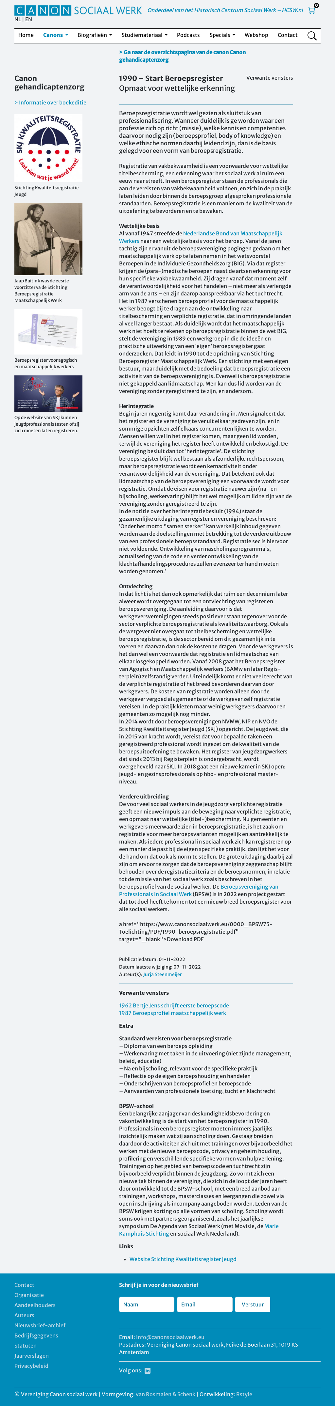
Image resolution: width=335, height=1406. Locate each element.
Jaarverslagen (31, 1355)
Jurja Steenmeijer (162, 974)
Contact (288, 35)
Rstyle (244, 1394)
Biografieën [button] (93, 35)
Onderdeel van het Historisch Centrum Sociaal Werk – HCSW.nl (225, 10)
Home (26, 35)
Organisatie (29, 1295)
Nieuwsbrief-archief (39, 1325)
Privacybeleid (31, 1366)
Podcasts (188, 35)
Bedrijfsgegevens (36, 1335)
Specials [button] (220, 35)
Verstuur (253, 1304)
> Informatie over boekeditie (50, 102)
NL (17, 19)
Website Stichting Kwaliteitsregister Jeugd (183, 1259)
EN (28, 19)
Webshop (256, 35)
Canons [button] (53, 35)
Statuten (25, 1345)
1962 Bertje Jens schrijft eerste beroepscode (174, 1005)
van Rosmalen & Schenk (165, 1394)
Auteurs (24, 1315)
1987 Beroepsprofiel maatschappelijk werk (172, 1013)
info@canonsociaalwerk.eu (170, 1337)
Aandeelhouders (35, 1305)
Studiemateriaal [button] (143, 35)
